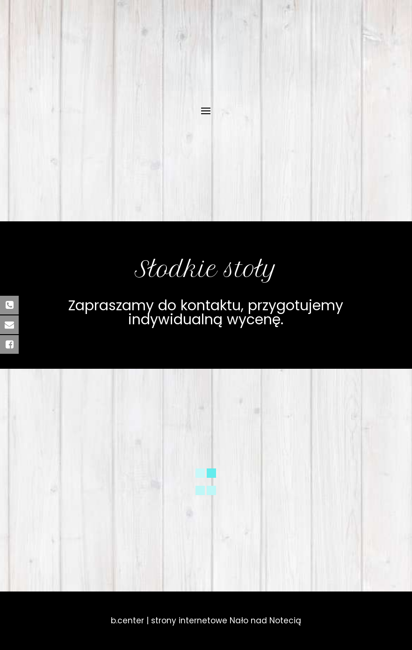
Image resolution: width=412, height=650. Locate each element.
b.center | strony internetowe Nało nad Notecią (206, 620)
